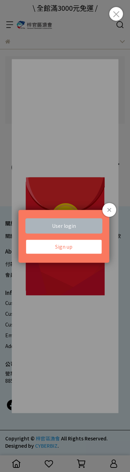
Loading (65, 236)
